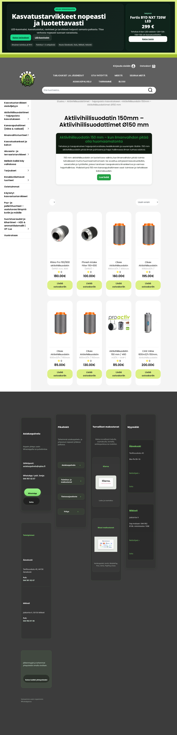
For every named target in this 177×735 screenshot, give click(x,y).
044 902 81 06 (29, 621)
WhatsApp (32, 493)
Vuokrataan (11, 235)
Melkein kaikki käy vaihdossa (14, 162)
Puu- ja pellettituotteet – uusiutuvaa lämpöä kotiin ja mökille (15, 207)
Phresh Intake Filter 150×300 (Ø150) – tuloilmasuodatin (89, 267)
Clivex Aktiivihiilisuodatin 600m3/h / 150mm (89, 354)
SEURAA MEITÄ (138, 75)
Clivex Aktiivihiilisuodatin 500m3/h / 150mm (60, 354)
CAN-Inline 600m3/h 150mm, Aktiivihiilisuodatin (148, 354)
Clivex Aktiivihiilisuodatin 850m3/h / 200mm (118, 265)
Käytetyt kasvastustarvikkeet (16, 194)
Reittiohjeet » (134, 473)
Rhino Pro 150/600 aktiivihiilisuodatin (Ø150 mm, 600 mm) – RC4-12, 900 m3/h (60, 269)
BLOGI (123, 81)
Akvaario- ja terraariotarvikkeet (15, 153)
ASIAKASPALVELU (83, 81)
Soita (31, 502)
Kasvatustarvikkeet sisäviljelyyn (15, 104)
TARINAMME (106, 81)
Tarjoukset (10, 170)
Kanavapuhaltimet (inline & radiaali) (14, 127)
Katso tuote (148, 39)
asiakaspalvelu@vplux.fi (34, 466)
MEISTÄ (119, 75)
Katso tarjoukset (21, 37)
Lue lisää (104, 177)
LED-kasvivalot (42, 37)
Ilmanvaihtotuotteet (15, 135)
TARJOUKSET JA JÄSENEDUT (69, 75)
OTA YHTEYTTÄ (100, 75)
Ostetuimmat (11, 186)
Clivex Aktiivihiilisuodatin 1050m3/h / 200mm (148, 267)
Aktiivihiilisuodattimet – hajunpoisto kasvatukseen (16, 116)
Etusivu (60, 101)
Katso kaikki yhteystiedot (36, 680)
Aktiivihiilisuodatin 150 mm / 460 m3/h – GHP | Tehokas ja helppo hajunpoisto (119, 358)
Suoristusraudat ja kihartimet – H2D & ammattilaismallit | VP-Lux (15, 224)
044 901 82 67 (29, 478)
